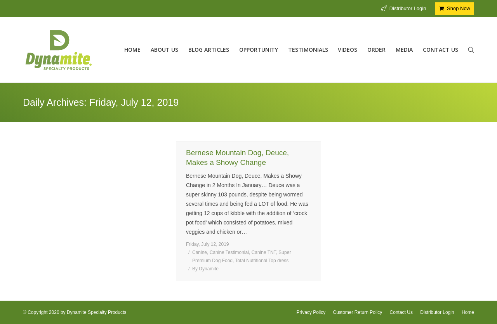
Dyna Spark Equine (59, 261)
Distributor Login (407, 8)
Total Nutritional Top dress (262, 260)
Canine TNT (264, 252)
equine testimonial (101, 261)
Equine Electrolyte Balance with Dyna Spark (94, 157)
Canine (199, 252)
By (139, 261)
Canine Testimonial (229, 252)
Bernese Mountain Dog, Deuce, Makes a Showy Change (237, 157)
